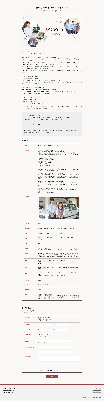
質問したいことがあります (45, 319)
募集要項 (95, 389)
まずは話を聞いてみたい (45, 317)
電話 (47, 334)
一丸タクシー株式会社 (90, 398)
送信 (52, 377)
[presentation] (48, 368)
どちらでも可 (42, 336)
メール (41, 334)
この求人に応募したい (44, 320)
